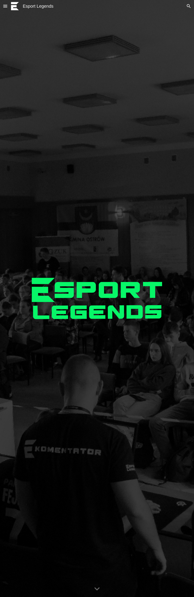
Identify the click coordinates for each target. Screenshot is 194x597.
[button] (5, 6)
